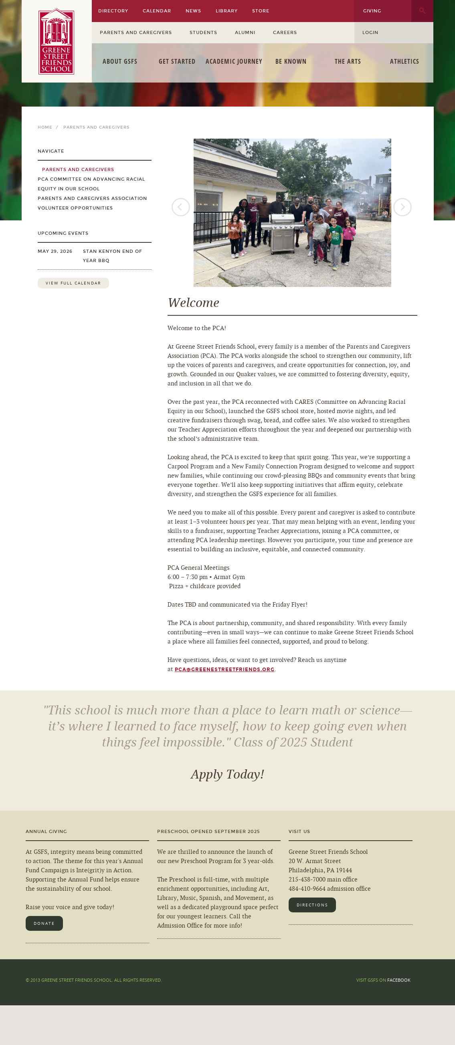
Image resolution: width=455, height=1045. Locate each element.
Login (370, 32)
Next (403, 208)
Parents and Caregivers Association (92, 198)
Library (227, 11)
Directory (113, 11)
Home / (50, 127)
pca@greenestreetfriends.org (225, 669)
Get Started (177, 61)
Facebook (399, 980)
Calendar (157, 11)
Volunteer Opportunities (75, 208)
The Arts (348, 61)
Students (203, 32)
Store (260, 11)
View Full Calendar (73, 283)
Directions (312, 905)
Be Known (291, 61)
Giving (372, 11)
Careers (285, 32)
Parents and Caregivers (136, 32)
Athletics (404, 61)
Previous (182, 208)
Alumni (245, 32)
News (193, 11)
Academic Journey (234, 61)
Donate (44, 923)
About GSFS (120, 61)
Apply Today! (227, 774)
